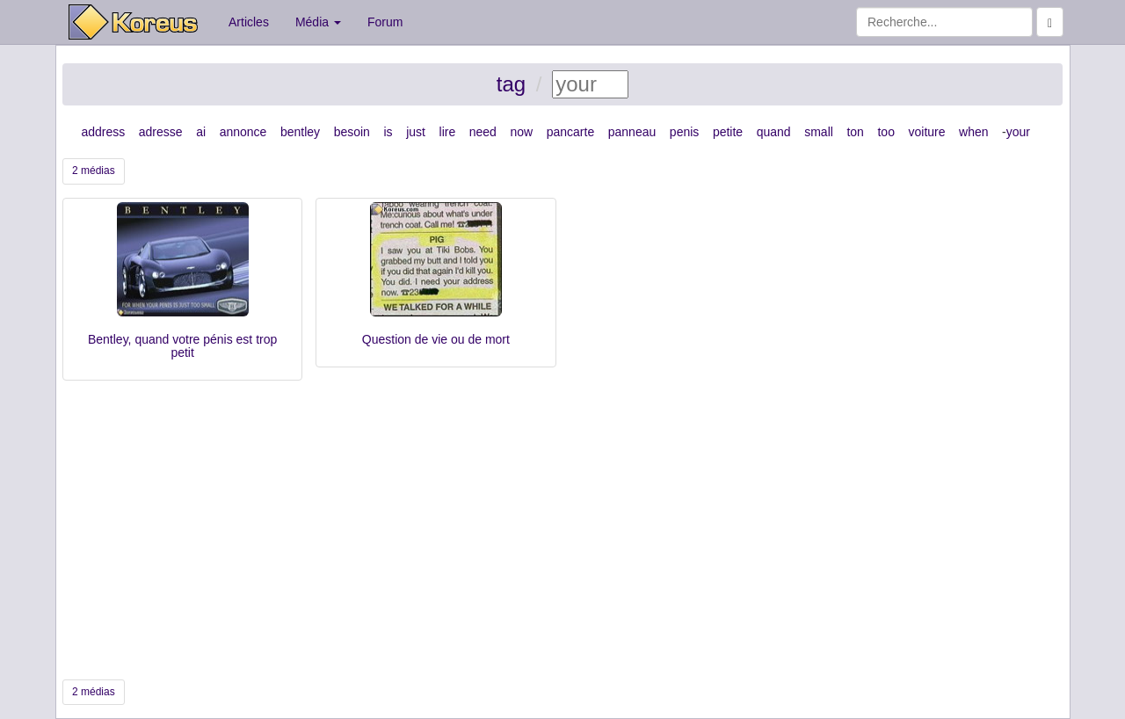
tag (511, 84)
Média (318, 22)
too (885, 132)
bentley (300, 132)
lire (447, 132)
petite (728, 132)
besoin (352, 132)
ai (201, 132)
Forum (385, 22)
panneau (632, 132)
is (387, 132)
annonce (243, 132)
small (818, 132)
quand (774, 132)
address (103, 132)
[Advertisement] (562, 530)
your (1018, 132)
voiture (926, 132)
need (483, 132)
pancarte (570, 132)
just (415, 132)
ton (854, 132)
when (973, 132)
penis (684, 132)
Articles (249, 22)
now (521, 132)
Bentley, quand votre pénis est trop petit (182, 346)
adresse (161, 132)
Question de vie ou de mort (436, 339)
